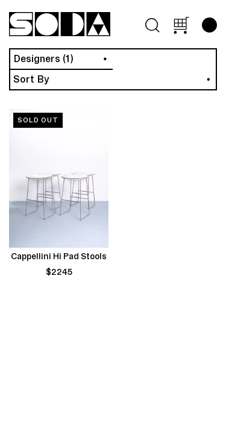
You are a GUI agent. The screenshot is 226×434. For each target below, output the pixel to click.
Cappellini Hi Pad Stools (59, 257)
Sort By (31, 79)
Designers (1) (43, 59)
